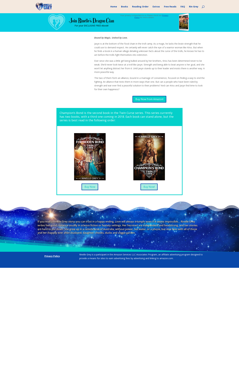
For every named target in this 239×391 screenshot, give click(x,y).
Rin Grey (193, 7)
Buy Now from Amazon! (149, 99)
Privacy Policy (52, 256)
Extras (156, 7)
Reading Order (140, 7)
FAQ (183, 7)
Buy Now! (149, 186)
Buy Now (90, 186)
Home (113, 7)
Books (124, 7)
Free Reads (170, 7)
